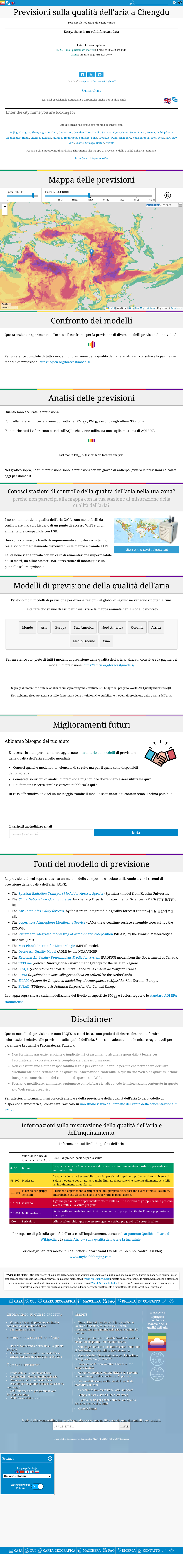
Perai (161, 137)
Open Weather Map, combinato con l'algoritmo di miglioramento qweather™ (106, 1457)
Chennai (36, 137)
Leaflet (110, 308)
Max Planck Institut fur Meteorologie (46, 996)
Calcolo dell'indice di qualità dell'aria (33, 1477)
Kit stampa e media (22, 1430)
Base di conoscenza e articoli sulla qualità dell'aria (34, 1448)
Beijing (13, 132)
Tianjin (96, 132)
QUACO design (87, 1509)
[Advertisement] (92, 732)
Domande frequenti (23, 1465)
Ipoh (153, 137)
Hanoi (25, 137)
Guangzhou (65, 132)
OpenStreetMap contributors (142, 308)
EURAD (23, 1037)
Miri (167, 137)
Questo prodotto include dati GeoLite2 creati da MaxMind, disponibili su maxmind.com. (107, 1440)
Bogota (151, 132)
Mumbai (58, 137)
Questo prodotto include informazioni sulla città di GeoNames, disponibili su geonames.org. (107, 1449)
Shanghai (24, 132)
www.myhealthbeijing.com (91, 1307)
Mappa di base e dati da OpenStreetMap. (103, 1495)
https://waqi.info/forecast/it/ (91, 158)
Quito (114, 137)
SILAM (23, 1031)
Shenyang (38, 132)
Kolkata (46, 137)
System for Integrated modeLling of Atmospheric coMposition (65, 984)
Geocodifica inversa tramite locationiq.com (105, 1490)
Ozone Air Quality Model (37, 1002)
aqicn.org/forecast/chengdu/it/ (98, 81)
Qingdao (79, 132)
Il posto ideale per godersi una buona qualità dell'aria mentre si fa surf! (105, 1502)
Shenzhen (51, 132)
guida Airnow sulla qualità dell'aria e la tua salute (102, 1289)
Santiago (84, 137)
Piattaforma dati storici (24, 1498)
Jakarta (168, 132)
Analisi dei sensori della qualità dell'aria (36, 1457)
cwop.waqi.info (84, 1468)
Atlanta (110, 143)
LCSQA (23, 1019)
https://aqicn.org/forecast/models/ (64, 362)
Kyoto (116, 132)
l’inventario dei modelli (97, 803)
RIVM (22, 1025)
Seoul (133, 132)
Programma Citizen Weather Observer (102, 1464)
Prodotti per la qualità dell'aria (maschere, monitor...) (35, 1486)
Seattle (80, 143)
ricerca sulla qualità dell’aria (32, 1438)
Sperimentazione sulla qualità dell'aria (35, 1453)
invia (124, 1526)
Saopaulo (104, 137)
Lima (94, 137)
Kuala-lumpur (141, 137)
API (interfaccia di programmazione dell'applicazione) (31, 1493)
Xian (88, 132)
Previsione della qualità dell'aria (31, 1480)
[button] (91, 252)
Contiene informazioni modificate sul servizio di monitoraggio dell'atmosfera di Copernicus (106, 1474)
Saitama (107, 132)
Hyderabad (71, 137)
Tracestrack (176, 308)
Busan (141, 132)
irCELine (25, 1013)
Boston (100, 143)
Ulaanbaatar (13, 137)
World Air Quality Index (96, 1379)
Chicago (90, 143)
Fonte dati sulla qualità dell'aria (30, 1473)
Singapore (125, 137)
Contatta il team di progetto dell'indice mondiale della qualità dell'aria (32, 1424)
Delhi (159, 132)
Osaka (124, 132)
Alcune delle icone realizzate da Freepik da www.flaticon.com (104, 1483)
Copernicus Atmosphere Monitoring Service (51, 972)
